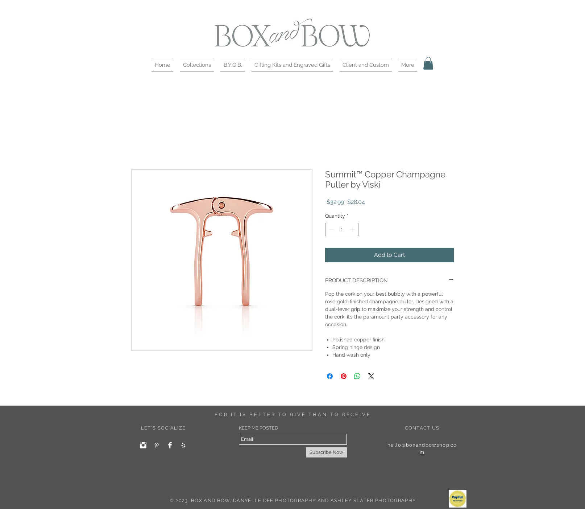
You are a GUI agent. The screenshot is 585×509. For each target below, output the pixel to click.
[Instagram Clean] (143, 445)
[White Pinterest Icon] (156, 445)
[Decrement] (330, 229)
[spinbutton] (341, 229)
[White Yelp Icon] (183, 445)
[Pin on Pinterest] (343, 376)
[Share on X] (371, 376)
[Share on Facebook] (329, 376)
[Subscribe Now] (326, 452)
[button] (197, 65)
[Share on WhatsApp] (357, 376)
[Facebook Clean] (170, 445)
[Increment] (352, 229)
